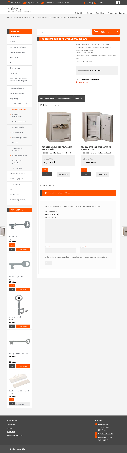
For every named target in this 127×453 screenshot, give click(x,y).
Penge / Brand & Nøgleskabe (25, 17)
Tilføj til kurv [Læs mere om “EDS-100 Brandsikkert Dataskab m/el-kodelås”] (102, 174)
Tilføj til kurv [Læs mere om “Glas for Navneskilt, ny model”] (19, 404)
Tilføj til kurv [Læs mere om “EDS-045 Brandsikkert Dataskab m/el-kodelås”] (63, 174)
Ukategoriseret (15, 194)
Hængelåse (13, 73)
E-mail (83, 247)
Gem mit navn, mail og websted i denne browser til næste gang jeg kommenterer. (77, 257)
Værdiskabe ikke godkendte (17, 162)
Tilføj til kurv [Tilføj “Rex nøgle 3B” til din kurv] (23, 249)
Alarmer (12, 42)
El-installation (14, 58)
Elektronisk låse (15, 68)
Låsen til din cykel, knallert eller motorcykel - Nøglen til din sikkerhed (18, 81)
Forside (12, 17)
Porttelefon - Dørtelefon (17, 173)
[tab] (47, 98)
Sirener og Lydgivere (16, 179)
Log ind (87, 3)
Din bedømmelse (51, 211)
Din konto (98, 3)
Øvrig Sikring (14, 99)
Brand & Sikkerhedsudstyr (18, 47)
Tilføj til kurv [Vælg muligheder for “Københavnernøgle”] (23, 326)
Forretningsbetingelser (116, 13)
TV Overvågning (15, 184)
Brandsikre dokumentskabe (17, 115)
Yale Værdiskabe (17, 168)
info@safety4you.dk (33, 3)
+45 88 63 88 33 (16, 3)
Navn (47, 247)
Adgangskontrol (15, 37)
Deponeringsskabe (18, 127)
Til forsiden (79, 13)
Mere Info (79, 98)
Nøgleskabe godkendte (19, 138)
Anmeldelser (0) (64, 98)
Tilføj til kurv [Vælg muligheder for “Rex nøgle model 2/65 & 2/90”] (23, 366)
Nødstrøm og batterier (17, 88)
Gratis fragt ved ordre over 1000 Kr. (57, 3)
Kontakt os (100, 13)
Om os (89, 13)
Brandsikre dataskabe (44, 17)
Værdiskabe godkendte (19, 155)
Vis (47, 174)
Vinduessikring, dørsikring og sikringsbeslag (19, 201)
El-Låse (12, 63)
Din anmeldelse (51, 217)
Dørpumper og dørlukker (18, 52)
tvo (11, 189)
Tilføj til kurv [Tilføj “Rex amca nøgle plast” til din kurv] (23, 289)
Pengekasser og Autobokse (17, 149)
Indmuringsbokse (17, 132)
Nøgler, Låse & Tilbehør (17, 93)
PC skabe (15, 143)
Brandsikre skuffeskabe (19, 122)
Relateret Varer (47, 98)
